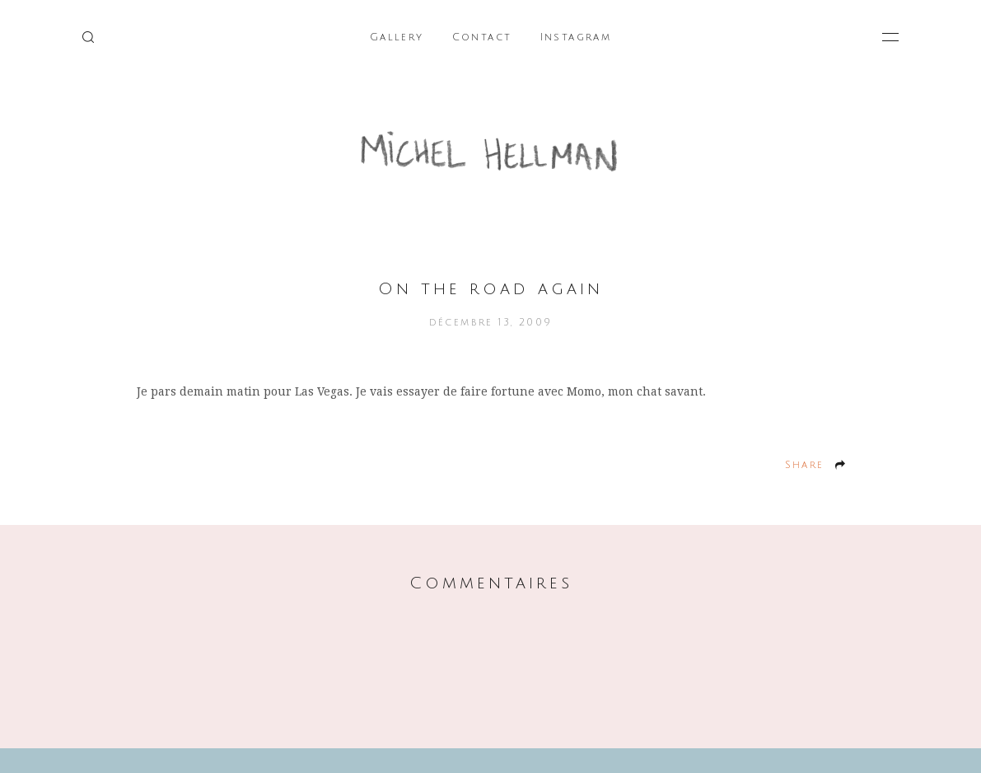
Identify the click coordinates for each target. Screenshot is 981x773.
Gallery (397, 37)
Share (805, 465)
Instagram (576, 37)
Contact (482, 37)
